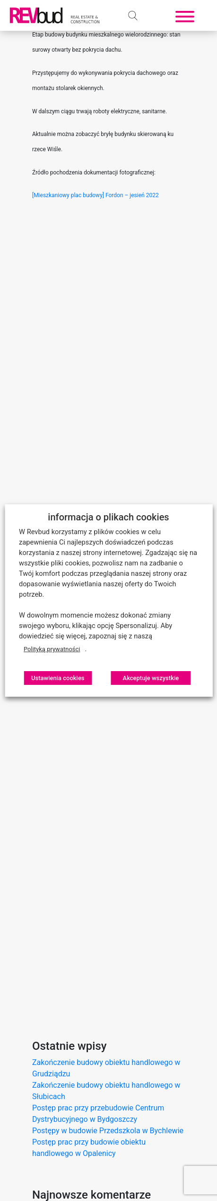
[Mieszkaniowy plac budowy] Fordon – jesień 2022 (95, 195)
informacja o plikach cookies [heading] (108, 517)
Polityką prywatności (52, 649)
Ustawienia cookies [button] (58, 678)
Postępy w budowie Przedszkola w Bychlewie (107, 1130)
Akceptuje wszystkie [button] (151, 678)
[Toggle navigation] (185, 15)
